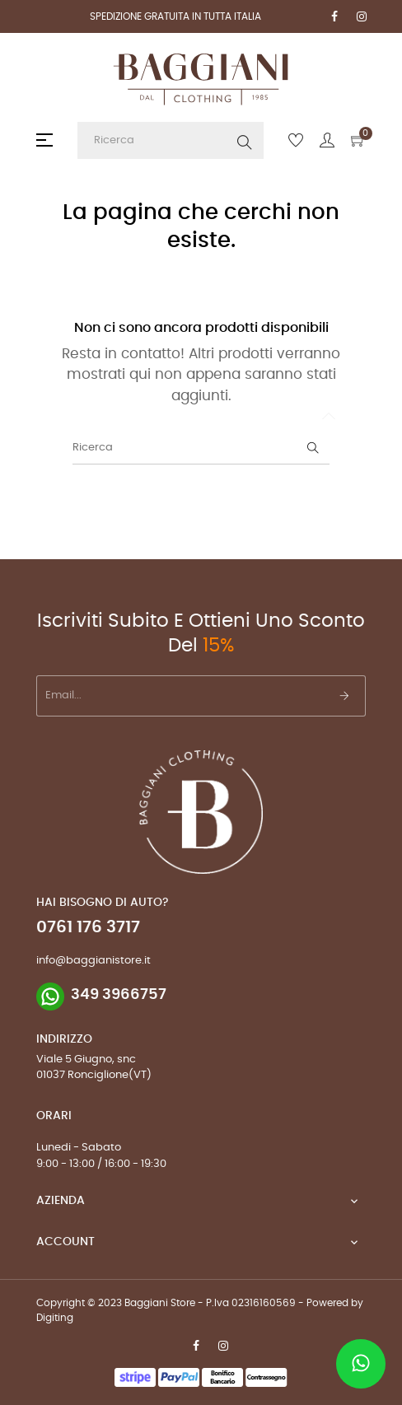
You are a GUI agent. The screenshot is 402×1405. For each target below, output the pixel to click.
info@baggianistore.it (93, 960)
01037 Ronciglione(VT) (94, 1075)
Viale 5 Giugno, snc (86, 1059)
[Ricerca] (200, 448)
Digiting (54, 1318)
